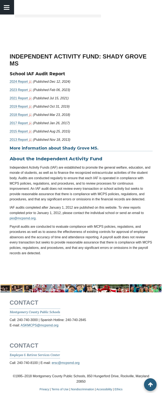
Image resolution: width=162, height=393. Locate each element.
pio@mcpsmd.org (23, 218)
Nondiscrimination (82, 389)
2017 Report (19, 123)
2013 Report (19, 139)
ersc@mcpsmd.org (66, 363)
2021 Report (19, 98)
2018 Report (19, 115)
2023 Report (19, 90)
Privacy (44, 389)
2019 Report (19, 106)
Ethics (118, 389)
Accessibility (104, 389)
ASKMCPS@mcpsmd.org (40, 325)
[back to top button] (150, 384)
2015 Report (19, 131)
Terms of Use (59, 389)
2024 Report (19, 81)
